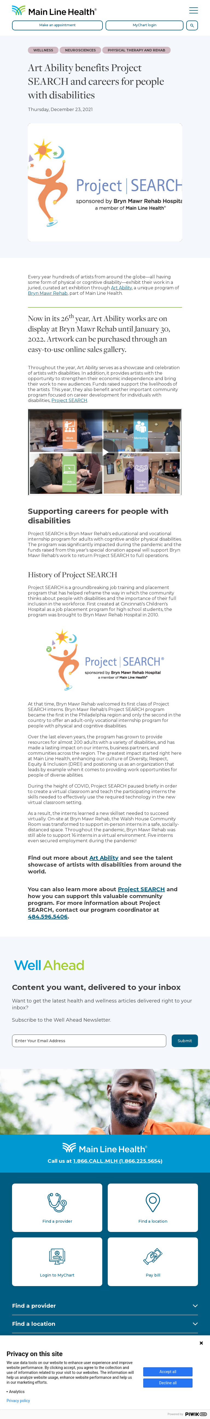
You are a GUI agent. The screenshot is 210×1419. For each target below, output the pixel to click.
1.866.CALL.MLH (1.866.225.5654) (117, 1161)
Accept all (167, 1372)
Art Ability (121, 287)
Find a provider (34, 1306)
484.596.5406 (48, 916)
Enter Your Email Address (40, 1041)
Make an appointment (57, 25)
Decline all (168, 1383)
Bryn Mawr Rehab (48, 293)
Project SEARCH (69, 400)
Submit (185, 1040)
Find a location (33, 1324)
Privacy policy (18, 1400)
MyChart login (144, 25)
